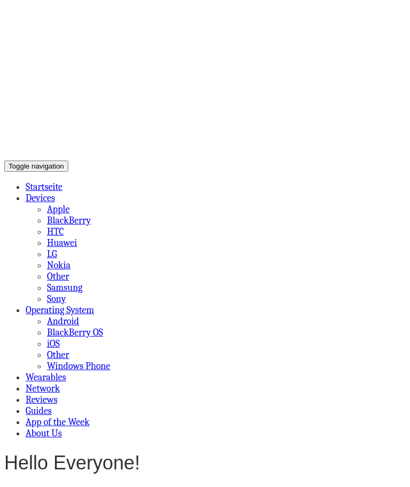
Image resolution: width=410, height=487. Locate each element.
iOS (53, 343)
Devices (40, 198)
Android (63, 321)
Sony (56, 299)
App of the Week (58, 422)
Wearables (46, 377)
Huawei (62, 243)
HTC (55, 231)
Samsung (64, 287)
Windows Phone (79, 366)
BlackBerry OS (75, 332)
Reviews (42, 399)
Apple (58, 209)
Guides (39, 411)
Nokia (58, 265)
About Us (44, 433)
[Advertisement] (205, 80)
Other (58, 276)
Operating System (60, 310)
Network (43, 388)
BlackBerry (69, 220)
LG (52, 254)
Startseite (44, 187)
